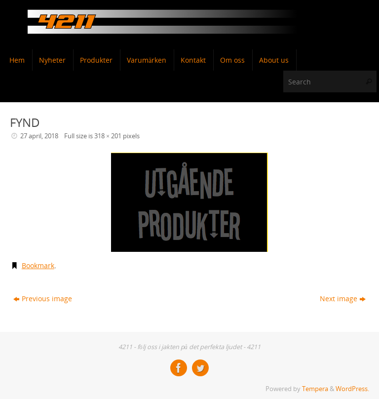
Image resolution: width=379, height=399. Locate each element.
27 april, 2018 (39, 136)
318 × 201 (107, 136)
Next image (343, 298)
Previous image (42, 298)
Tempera (315, 389)
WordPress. (352, 389)
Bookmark (38, 265)
